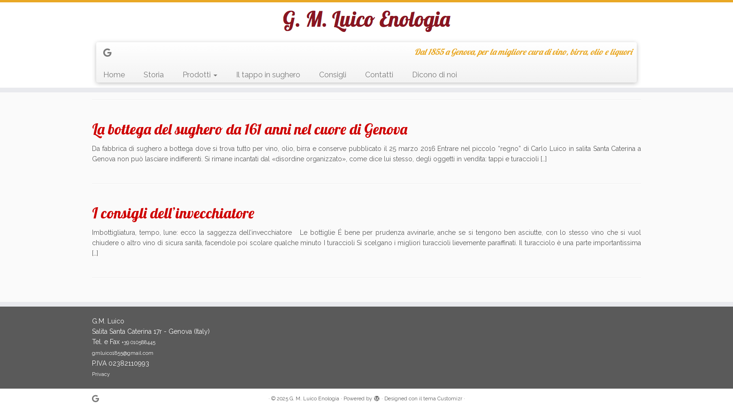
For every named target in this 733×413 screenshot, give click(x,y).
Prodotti (200, 74)
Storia (154, 74)
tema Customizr (442, 399)
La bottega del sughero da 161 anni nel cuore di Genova (249, 129)
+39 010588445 (138, 342)
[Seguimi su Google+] (110, 53)
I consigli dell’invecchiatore (173, 212)
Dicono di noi (434, 74)
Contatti (379, 74)
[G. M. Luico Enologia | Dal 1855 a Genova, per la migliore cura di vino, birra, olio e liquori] (366, 21)
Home (114, 74)
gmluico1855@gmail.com (122, 353)
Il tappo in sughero (268, 74)
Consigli (332, 74)
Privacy (101, 374)
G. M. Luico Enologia (314, 399)
